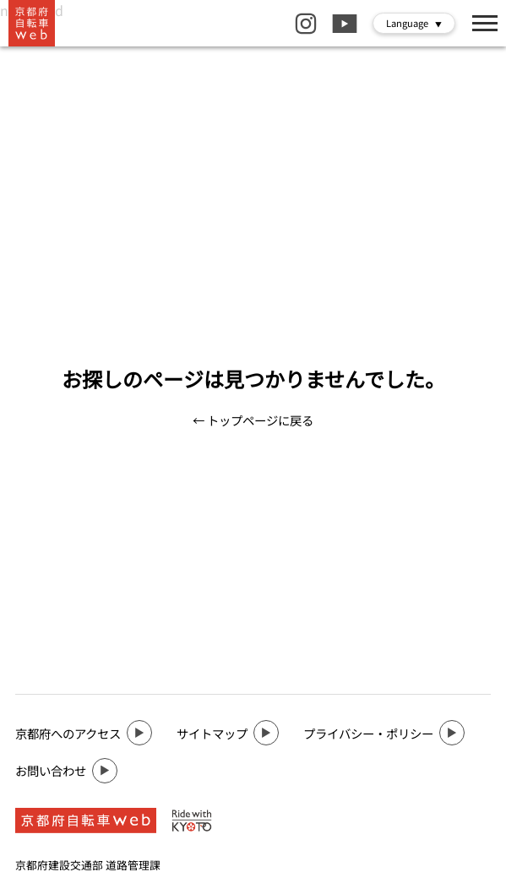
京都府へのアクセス (83, 732)
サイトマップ (228, 732)
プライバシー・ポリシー (384, 732)
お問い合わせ (66, 770)
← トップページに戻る (253, 420)
